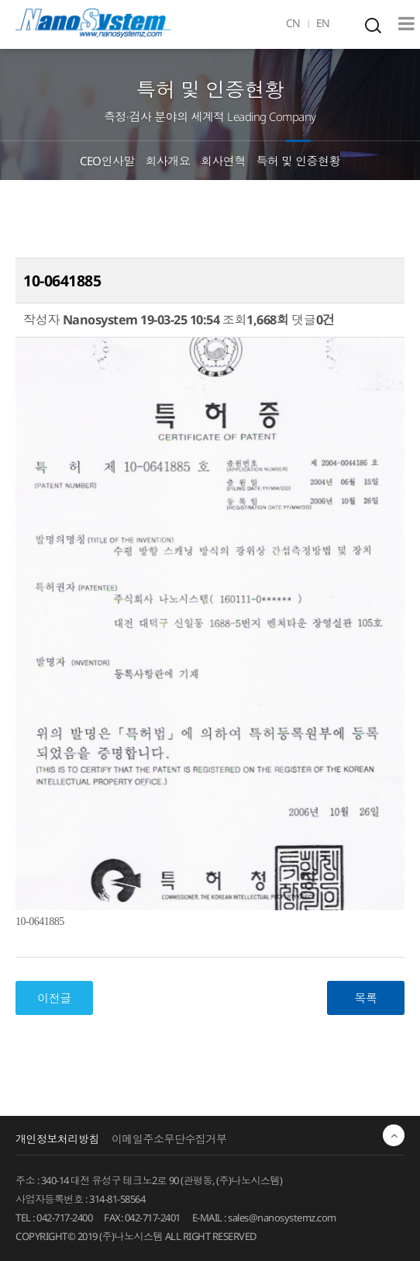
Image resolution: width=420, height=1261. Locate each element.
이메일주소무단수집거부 (169, 1138)
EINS (93, 23)
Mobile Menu (406, 23)
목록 (366, 998)
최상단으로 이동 (394, 1135)
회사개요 (168, 160)
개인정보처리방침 (57, 1138)
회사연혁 (223, 160)
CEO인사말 (107, 160)
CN (293, 23)
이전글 (54, 998)
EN (323, 23)
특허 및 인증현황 (298, 160)
